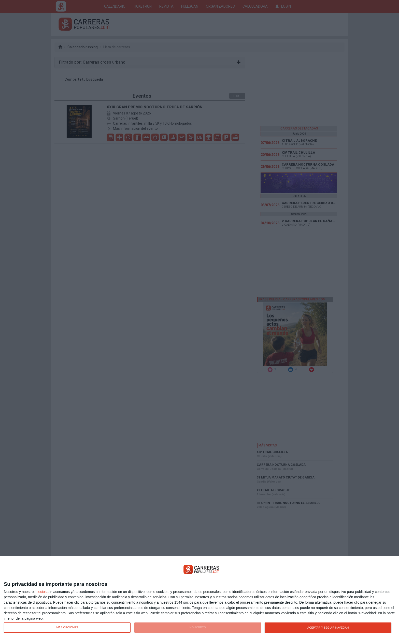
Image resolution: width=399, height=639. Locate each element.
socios (41, 591)
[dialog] (199, 597)
